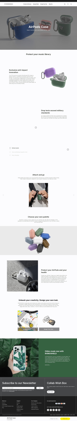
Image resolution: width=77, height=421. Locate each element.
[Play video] (36, 127)
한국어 (74, 414)
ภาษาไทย (71, 414)
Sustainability (4, 404)
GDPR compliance (34, 407)
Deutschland (58, 414)
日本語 (68, 414)
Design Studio (36, 4)
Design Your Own (43, 4)
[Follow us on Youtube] (59, 410)
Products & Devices (27, 4)
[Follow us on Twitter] (56, 410)
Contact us (19, 410)
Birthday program (20, 409)
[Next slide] (74, 195)
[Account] (68, 4)
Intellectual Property (35, 409)
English (51, 414)
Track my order (19, 407)
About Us (51, 4)
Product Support (20, 406)
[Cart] (64, 4)
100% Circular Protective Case (7, 406)
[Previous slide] (3, 195)
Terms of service (34, 406)
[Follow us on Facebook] (51, 410)
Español (62, 414)
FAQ (17, 404)
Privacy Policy (33, 404)
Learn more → (47, 364)
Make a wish (51, 391)
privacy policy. (12, 391)
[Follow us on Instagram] (48, 410)
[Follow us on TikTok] (54, 410)
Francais (54, 414)
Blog (3, 407)
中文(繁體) (65, 414)
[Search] (71, 4)
